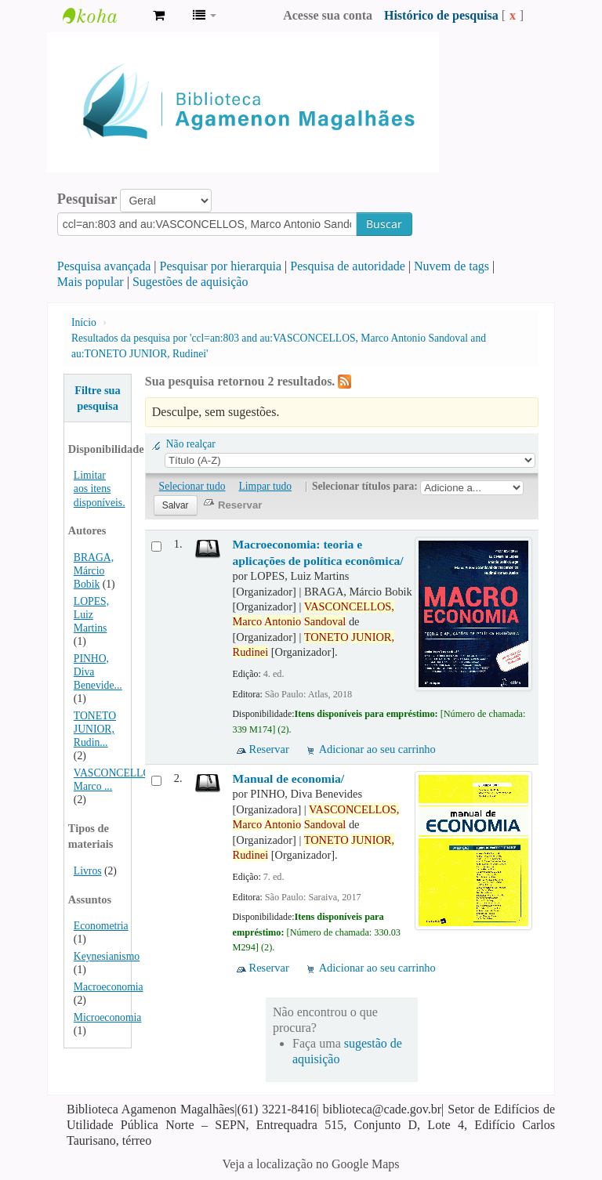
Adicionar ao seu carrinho (377, 749)
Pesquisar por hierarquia (221, 266)
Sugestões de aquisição (190, 281)
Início (83, 322)
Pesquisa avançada (104, 266)
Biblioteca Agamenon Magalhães (102, 15)
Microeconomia (108, 1017)
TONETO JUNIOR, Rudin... (95, 729)
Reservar (269, 749)
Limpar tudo (265, 486)
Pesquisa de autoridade (347, 266)
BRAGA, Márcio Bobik (94, 571)
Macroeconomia (108, 987)
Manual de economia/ (289, 778)
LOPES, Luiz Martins (91, 614)
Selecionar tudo (192, 486)
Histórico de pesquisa (441, 15)
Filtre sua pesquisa (97, 398)
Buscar (384, 223)
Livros (88, 871)
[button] (158, 15)
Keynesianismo (107, 956)
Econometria (101, 926)
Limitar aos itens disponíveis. (99, 488)
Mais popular (90, 281)
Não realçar (191, 444)
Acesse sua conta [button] (327, 15)
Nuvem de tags (451, 266)
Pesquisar (87, 199)
